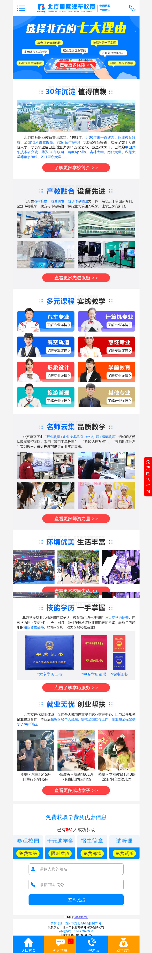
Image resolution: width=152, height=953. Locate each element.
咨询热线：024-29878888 (76, 931)
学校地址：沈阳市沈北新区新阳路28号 (76, 923)
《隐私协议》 (81, 917)
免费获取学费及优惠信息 (76, 817)
